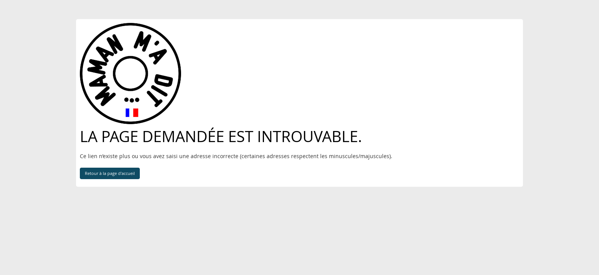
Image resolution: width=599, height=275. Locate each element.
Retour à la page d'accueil (110, 173)
